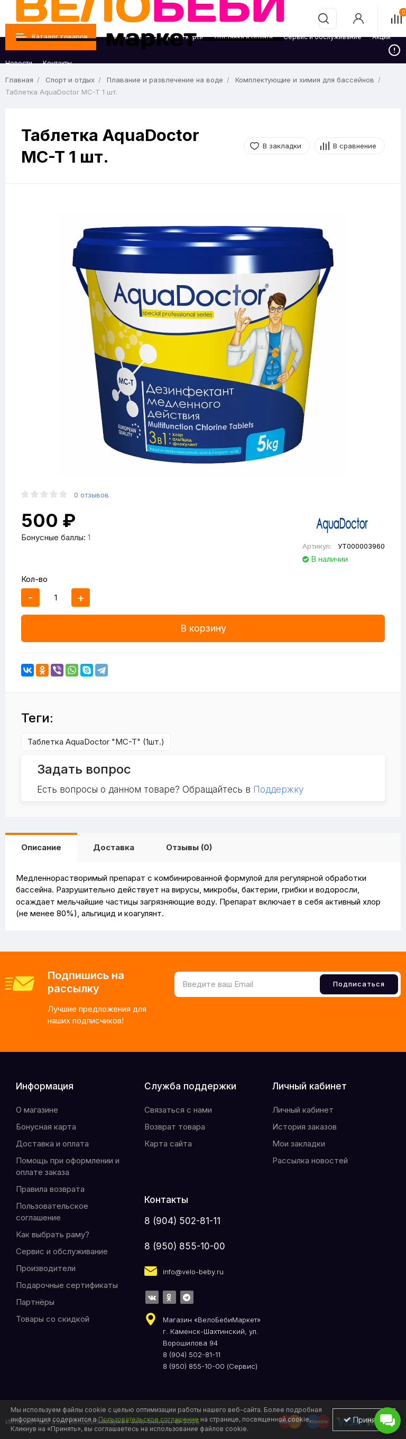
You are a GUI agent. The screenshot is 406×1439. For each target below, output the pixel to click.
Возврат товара (174, 1127)
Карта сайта (168, 1144)
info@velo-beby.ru (193, 1271)
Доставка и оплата (52, 1144)
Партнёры (35, 1302)
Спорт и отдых (70, 80)
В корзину (203, 628)
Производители (46, 1268)
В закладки (282, 146)
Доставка (113, 847)
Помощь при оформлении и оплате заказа (67, 1166)
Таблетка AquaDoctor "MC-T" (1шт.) (95, 742)
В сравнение (354, 146)
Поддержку (278, 789)
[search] (323, 18)
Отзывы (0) (189, 847)
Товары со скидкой (52, 1319)
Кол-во (34, 579)
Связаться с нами (178, 1110)
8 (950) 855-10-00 (184, 1246)
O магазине (37, 1110)
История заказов (304, 1127)
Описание (41, 847)
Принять (364, 1419)
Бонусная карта (46, 1127)
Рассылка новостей (310, 1160)
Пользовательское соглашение (52, 1211)
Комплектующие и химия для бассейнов (304, 80)
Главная (19, 80)
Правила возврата (50, 1189)
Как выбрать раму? (52, 1234)
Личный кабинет (303, 1110)
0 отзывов (91, 495)
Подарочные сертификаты (67, 1285)
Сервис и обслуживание (62, 1251)
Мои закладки (298, 1144)
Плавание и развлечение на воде (165, 80)
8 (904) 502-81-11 (182, 1221)
